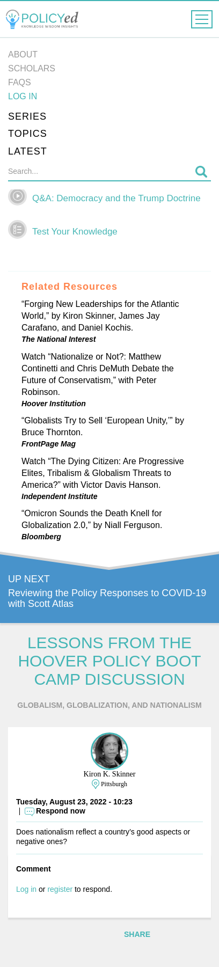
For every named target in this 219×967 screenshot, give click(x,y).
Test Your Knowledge (75, 231)
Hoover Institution (53, 403)
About (23, 54)
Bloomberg (41, 536)
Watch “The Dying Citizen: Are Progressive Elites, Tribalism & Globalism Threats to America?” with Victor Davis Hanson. (102, 473)
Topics (27, 133)
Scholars (31, 68)
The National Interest (58, 339)
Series (27, 116)
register (59, 889)
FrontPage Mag (48, 443)
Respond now (60, 811)
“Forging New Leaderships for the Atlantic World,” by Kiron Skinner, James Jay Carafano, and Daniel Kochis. (100, 315)
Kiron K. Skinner (110, 774)
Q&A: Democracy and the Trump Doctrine (116, 198)
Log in (22, 96)
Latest (27, 151)
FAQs (19, 82)
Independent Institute (59, 496)
